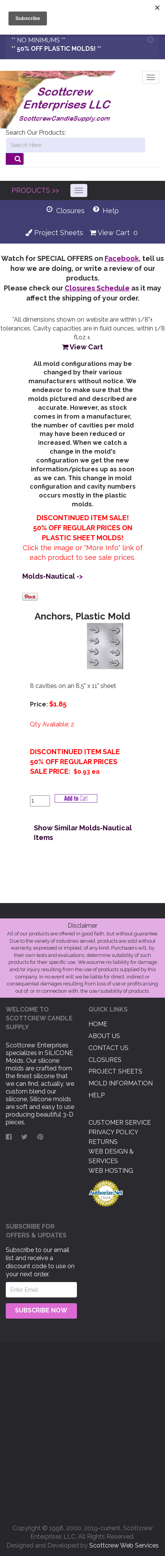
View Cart (110, 233)
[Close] (150, 39)
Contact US (108, 1048)
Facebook (122, 258)
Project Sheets (54, 233)
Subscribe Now (41, 1310)
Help (96, 1095)
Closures (105, 1059)
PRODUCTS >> (35, 190)
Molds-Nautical (48, 576)
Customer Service (119, 1122)
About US (104, 1036)
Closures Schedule (97, 288)
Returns (103, 1141)
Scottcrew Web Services (124, 1545)
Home (97, 1024)
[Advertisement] (82, 1430)
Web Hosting (110, 1170)
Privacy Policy (113, 1132)
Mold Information (120, 1083)
